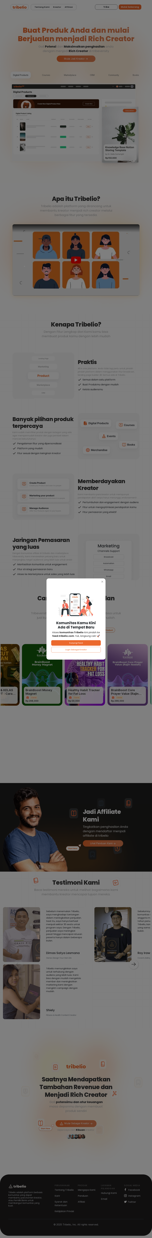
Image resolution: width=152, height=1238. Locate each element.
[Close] (102, 582)
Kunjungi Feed (76, 643)
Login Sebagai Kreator (76, 649)
